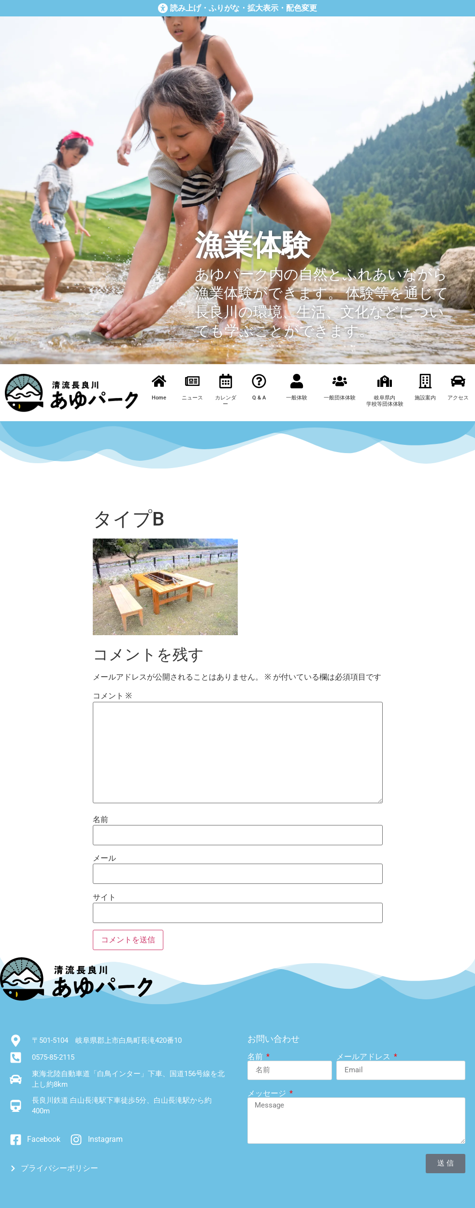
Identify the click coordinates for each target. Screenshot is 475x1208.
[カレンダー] (225, 381)
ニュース (192, 398)
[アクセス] (458, 381)
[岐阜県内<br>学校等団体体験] (384, 381)
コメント (112, 696)
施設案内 (425, 398)
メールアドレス (364, 1057)
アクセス (458, 398)
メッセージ (267, 1093)
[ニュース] (192, 381)
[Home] (159, 381)
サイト (104, 897)
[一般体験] (296, 381)
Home (159, 398)
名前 (100, 820)
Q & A (259, 398)
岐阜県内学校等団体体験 (384, 401)
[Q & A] (259, 381)
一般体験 (296, 398)
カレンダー (225, 401)
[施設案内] (425, 381)
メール (104, 858)
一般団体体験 (340, 398)
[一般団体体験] (339, 381)
